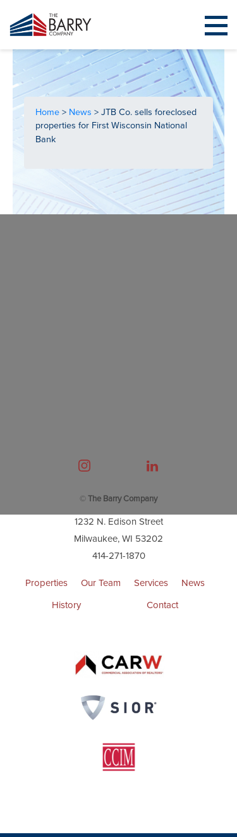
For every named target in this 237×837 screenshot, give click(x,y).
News (81, 112)
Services (151, 583)
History (66, 605)
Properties (46, 583)
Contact (162, 605)
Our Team (101, 583)
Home (48, 112)
